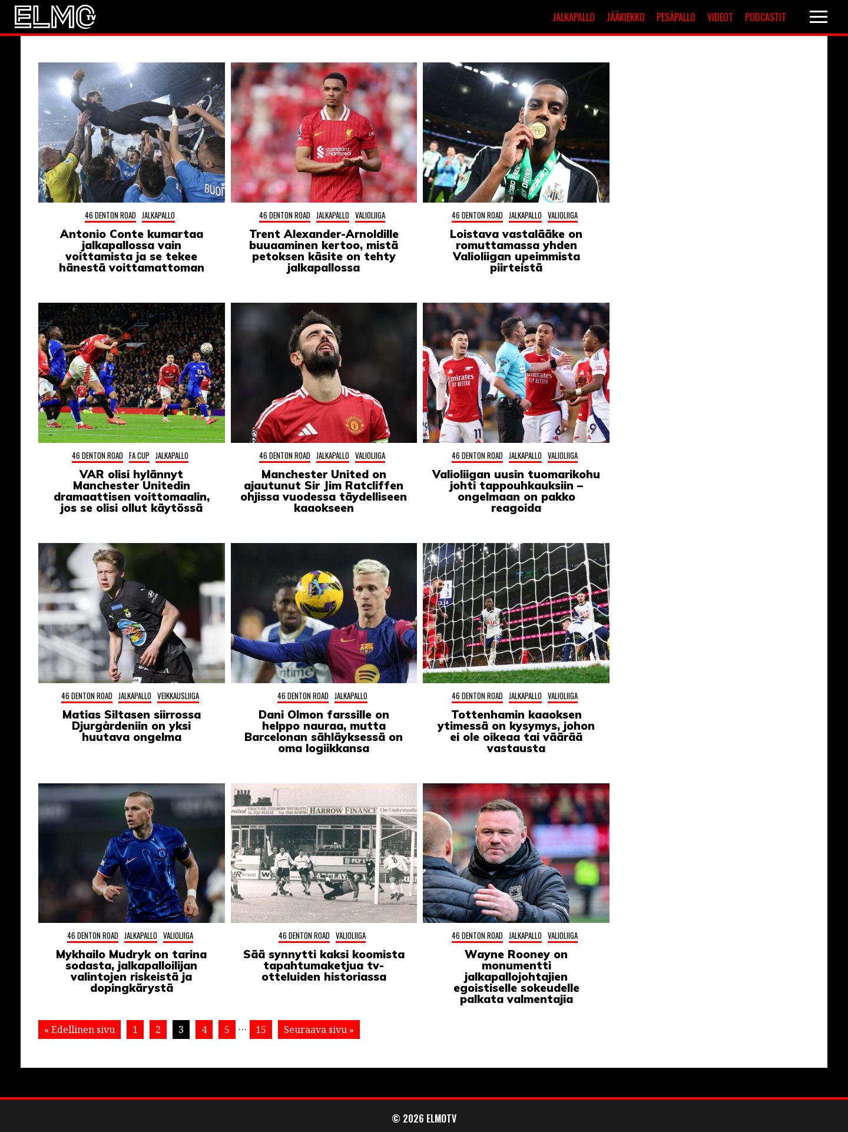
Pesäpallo (676, 17)
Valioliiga (370, 215)
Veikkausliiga (178, 695)
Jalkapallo (573, 17)
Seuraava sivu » (319, 1029)
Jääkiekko (626, 17)
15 (261, 1029)
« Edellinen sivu (79, 1029)
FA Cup (139, 455)
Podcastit (765, 17)
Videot (720, 17)
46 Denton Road (110, 215)
